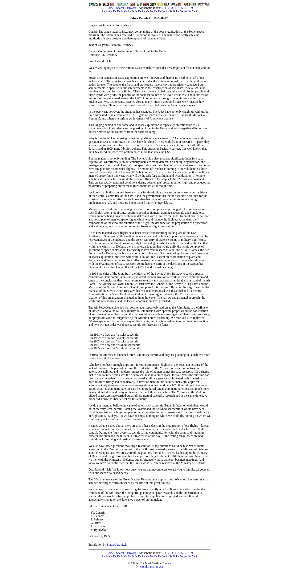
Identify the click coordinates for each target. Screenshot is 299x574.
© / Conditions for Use (149, 566)
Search (120, 8)
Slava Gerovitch (117, 544)
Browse (131, 8)
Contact (166, 563)
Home (110, 8)
